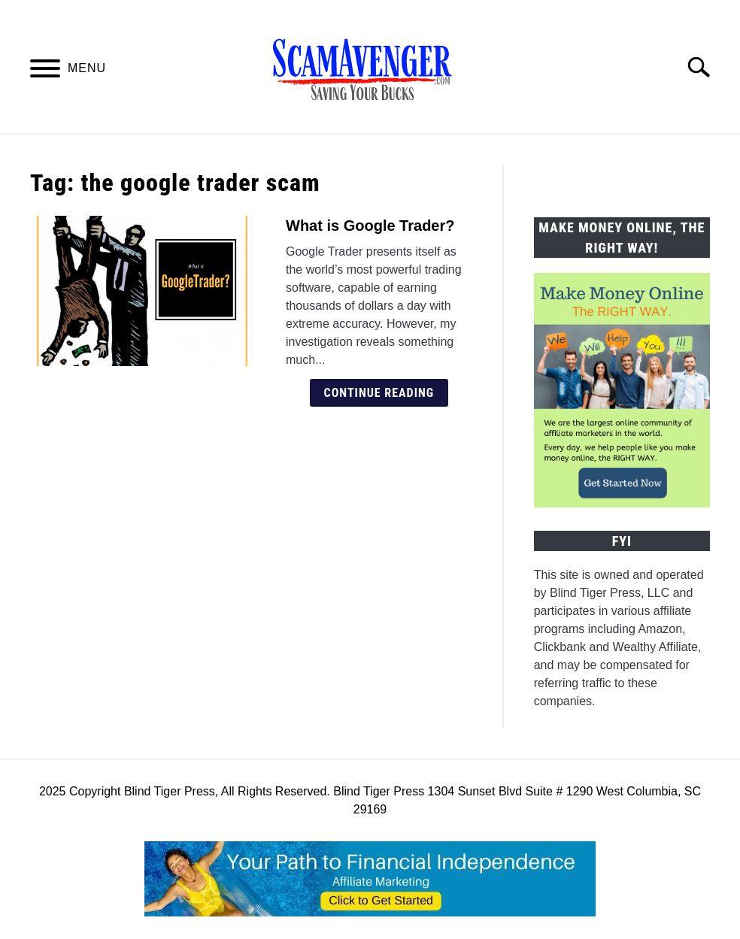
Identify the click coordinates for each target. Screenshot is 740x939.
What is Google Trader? (370, 225)
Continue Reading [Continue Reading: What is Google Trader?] (379, 393)
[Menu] (45, 71)
